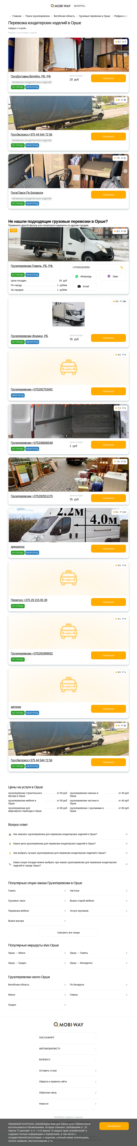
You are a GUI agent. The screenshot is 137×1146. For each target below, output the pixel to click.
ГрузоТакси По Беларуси (27, 192)
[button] (66, 69)
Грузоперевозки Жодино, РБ (29, 336)
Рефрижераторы (123, 16)
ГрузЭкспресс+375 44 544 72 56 (31, 134)
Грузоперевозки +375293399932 (32, 653)
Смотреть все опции (68, 932)
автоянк (16, 707)
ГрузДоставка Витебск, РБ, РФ (31, 76)
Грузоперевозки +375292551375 (32, 496)
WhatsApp (83, 276)
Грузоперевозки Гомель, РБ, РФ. (32, 266)
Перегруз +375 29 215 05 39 (29, 600)
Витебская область (64, 16)
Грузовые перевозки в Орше (94, 16)
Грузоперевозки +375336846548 (32, 443)
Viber (112, 276)
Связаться (108, 78)
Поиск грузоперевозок (38, 16)
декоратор (18, 546)
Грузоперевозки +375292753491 (32, 389)
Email (83, 286)
